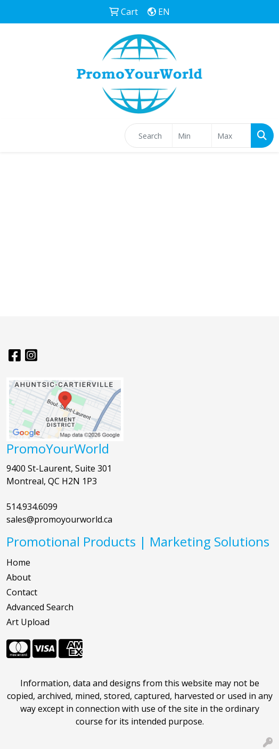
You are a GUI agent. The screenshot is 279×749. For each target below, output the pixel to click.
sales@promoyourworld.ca (59, 519)
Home (18, 562)
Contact (21, 592)
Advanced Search (39, 607)
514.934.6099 (32, 506)
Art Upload (28, 622)
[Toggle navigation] (16, 135)
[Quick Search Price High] (231, 135)
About (18, 577)
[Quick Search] (149, 135)
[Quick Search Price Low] (192, 135)
